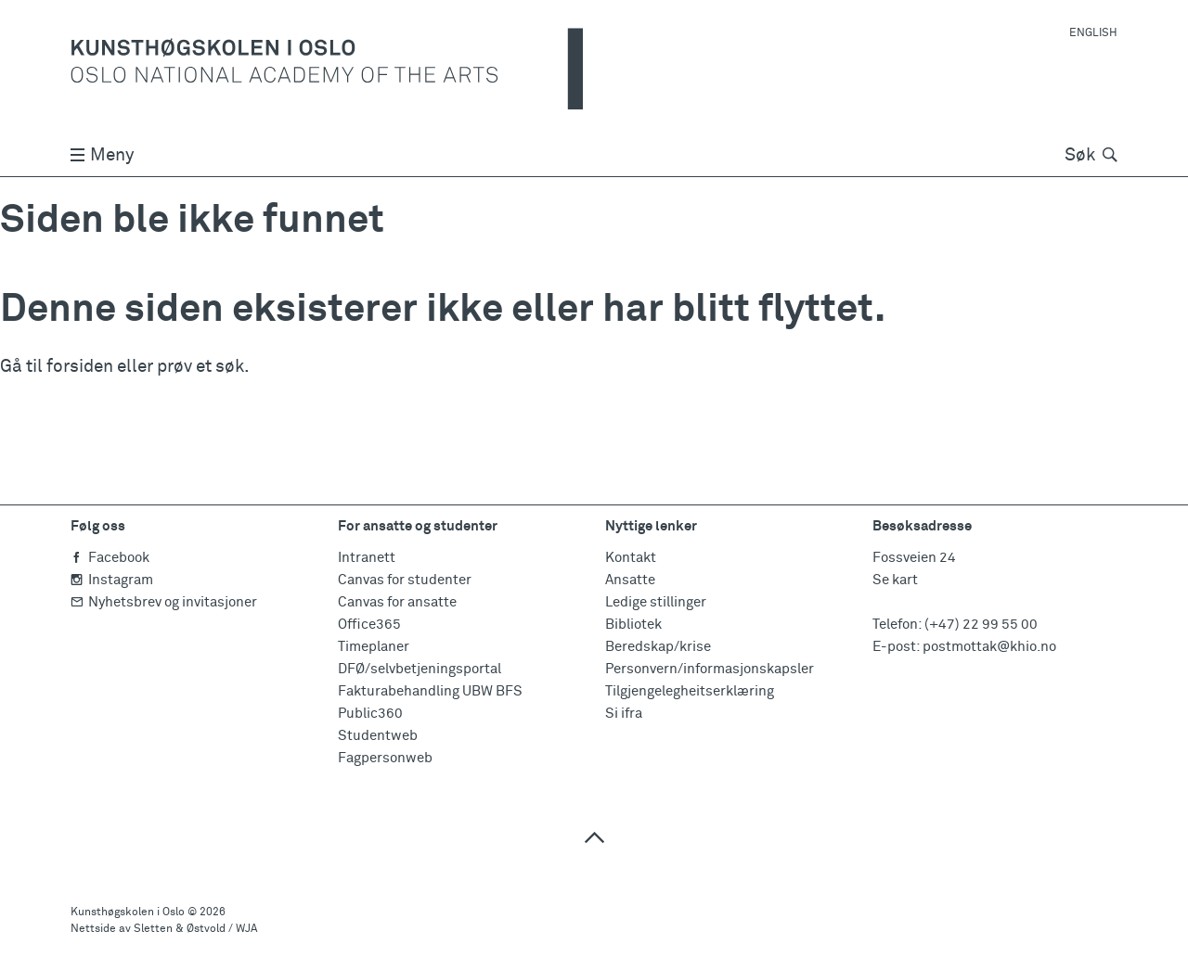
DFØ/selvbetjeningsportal (419, 669)
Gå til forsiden (56, 367)
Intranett (366, 558)
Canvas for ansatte (397, 602)
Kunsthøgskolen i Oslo (128, 912)
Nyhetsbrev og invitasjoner (164, 602)
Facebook (110, 558)
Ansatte (630, 580)
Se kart (895, 580)
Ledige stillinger (655, 602)
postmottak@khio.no (989, 647)
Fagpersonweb (385, 758)
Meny (102, 155)
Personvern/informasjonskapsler (709, 669)
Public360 (370, 714)
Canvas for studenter (404, 580)
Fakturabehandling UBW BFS (430, 691)
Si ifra (623, 714)
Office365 (369, 625)
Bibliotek (633, 625)
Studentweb (378, 736)
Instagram (112, 580)
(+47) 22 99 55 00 (981, 625)
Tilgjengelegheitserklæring (689, 691)
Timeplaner (373, 647)
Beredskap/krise (658, 647)
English (1093, 33)
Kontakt (630, 558)
